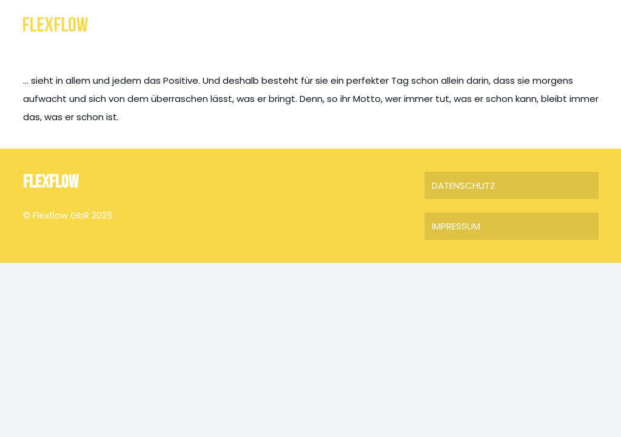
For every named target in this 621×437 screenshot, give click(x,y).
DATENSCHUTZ (463, 185)
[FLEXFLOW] (55, 24)
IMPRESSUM (456, 226)
